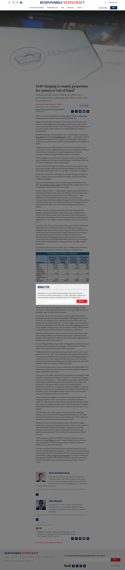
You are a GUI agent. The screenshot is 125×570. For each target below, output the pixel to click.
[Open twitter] (13, 2)
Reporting (39, 104)
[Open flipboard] (21, 2)
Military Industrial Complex (36, 7)
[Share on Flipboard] (84, 111)
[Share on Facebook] (76, 111)
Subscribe (81, 301)
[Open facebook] (17, 2)
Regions (79, 7)
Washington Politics (52, 7)
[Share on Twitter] (72, 111)
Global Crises (70, 7)
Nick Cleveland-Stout (44, 109)
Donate (113, 8)
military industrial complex (42, 107)
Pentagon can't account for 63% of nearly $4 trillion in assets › (57, 534)
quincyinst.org (113, 2)
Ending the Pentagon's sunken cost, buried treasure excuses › (56, 532)
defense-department (55, 107)
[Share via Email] (88, 111)
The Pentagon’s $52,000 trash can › (48, 536)
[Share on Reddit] (80, 111)
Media (62, 7)
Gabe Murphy (59, 109)
